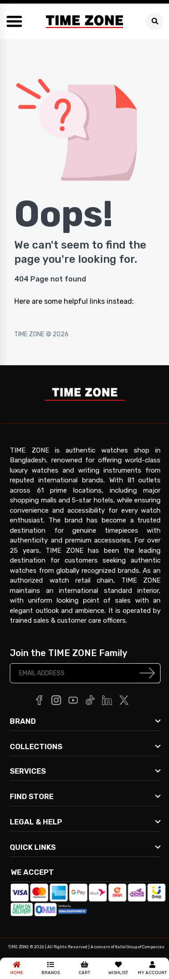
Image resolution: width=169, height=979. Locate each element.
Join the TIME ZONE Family (68, 653)
